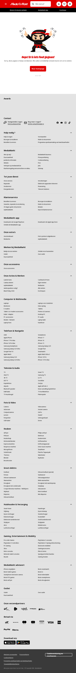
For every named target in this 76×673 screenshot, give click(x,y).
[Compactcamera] (9, 412)
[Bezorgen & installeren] (11, 140)
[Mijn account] (58, 4)
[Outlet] (6, 254)
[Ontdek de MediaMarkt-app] (12, 225)
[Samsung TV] (42, 375)
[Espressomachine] (9, 444)
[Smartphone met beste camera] (13, 575)
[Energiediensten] (9, 189)
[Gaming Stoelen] (43, 557)
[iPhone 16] (41, 340)
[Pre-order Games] (9, 540)
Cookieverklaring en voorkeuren (58, 654)
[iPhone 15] (41, 343)
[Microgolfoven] (8, 449)
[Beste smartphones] (44, 577)
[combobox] (42, 4)
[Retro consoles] (8, 551)
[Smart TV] (41, 372)
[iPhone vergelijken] (9, 569)
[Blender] (6, 458)
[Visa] (50, 622)
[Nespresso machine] (10, 447)
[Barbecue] (41, 436)
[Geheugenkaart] (43, 418)
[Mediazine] (41, 285)
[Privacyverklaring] (43, 157)
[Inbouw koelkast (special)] (46, 472)
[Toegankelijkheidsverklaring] (11, 664)
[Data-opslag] (42, 306)
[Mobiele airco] (42, 525)
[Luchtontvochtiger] (9, 528)
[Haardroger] (41, 509)
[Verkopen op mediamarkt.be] (12, 166)
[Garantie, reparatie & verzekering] (14, 204)
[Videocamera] (42, 407)
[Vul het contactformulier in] (36, 124)
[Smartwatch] (41, 352)
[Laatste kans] (8, 280)
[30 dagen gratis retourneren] (12, 207)
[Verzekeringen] (42, 181)
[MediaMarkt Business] (44, 155)
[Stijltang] (6, 511)
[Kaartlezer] (41, 323)
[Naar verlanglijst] (64, 4)
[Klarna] (15, 630)
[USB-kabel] (7, 421)
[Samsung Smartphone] (10, 346)
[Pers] (39, 163)
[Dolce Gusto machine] (44, 447)
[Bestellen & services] (10, 142)
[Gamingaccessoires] (44, 549)
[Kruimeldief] (41, 517)
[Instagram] (66, 123)
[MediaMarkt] (19, 4)
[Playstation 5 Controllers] (11, 543)
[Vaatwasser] (41, 475)
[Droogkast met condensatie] (12, 486)
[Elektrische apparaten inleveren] (47, 184)
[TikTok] (70, 123)
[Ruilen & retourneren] (44, 140)
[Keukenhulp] (7, 438)
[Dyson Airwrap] (42, 511)
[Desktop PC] (41, 314)
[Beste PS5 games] (9, 577)
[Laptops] (6, 303)
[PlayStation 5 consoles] (45, 540)
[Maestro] (24, 622)
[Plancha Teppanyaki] (44, 452)
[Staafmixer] (41, 449)
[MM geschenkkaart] (42, 622)
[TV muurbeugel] (8, 394)
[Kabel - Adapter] (8, 314)
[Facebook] (58, 123)
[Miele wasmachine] (43, 480)
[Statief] (40, 415)
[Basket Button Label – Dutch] (69, 4)
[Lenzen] (6, 415)
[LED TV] (6, 381)
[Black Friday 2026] (9, 291)
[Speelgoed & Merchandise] (46, 554)
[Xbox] (5, 549)
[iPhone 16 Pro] (42, 357)
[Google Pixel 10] (8, 352)
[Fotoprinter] (7, 418)
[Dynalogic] (33, 609)
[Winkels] (6, 163)
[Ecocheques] (41, 291)
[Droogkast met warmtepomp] (47, 483)
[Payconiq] (15, 622)
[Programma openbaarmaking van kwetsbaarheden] (53, 142)
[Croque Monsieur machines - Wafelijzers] (16, 489)
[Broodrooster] (8, 461)
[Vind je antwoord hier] (14, 124)
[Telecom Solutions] (43, 189)
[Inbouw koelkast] (9, 497)
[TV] (4, 372)
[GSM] (5, 335)
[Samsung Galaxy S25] (44, 346)
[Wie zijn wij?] (7, 155)
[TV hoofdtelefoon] (43, 392)
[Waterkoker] (41, 455)
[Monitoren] (7, 306)
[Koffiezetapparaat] (43, 444)
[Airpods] (6, 386)
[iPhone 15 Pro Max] (43, 360)
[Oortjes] (40, 383)
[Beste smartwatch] (43, 569)
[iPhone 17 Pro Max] (9, 340)
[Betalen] (40, 207)
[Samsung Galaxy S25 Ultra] (12, 349)
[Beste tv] (40, 572)
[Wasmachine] (7, 480)
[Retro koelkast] (42, 491)
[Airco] (5, 525)
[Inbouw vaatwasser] (10, 478)
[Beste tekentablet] (43, 575)
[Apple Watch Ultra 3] (44, 354)
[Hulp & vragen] (8, 137)
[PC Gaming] (7, 546)
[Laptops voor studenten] (45, 303)
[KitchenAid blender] (9, 441)
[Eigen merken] (42, 283)
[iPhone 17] (41, 338)
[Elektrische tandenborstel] (11, 520)
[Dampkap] (41, 486)
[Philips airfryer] (42, 433)
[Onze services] (8, 181)
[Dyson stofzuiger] (9, 514)
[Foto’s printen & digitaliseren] (46, 236)
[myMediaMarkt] (8, 210)
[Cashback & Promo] (43, 280)
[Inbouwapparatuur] (44, 478)
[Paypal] (7, 629)
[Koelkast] (6, 472)
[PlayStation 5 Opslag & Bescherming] (49, 543)
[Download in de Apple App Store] (47, 222)
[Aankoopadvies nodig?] (11, 288)
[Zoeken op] (32, 4)
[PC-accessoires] (8, 317)
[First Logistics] (42, 609)
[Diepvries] (7, 494)
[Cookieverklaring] (43, 160)
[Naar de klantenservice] (45, 210)
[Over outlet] (41, 254)
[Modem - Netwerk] (9, 320)
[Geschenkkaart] (8, 236)
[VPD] (24, 609)
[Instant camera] (42, 409)
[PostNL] (15, 609)
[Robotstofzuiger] (9, 517)
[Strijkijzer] (7, 522)
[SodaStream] (7, 452)
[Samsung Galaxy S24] (10, 357)
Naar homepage (38, 68)
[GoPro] (40, 412)
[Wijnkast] (6, 491)
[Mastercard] (33, 622)
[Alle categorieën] (6, 4)
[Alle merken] (41, 288)
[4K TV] (5, 378)
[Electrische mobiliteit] (44, 546)
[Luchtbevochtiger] (43, 528)
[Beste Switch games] (10, 572)
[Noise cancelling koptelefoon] (47, 389)
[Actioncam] (7, 409)
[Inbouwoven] (42, 489)
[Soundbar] (41, 381)
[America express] (59, 622)
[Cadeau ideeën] (8, 283)
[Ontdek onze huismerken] (45, 251)
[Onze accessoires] (9, 268)
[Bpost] (7, 609)
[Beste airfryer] (8, 580)
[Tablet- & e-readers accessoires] (13, 312)
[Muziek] (6, 557)
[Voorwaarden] (42, 137)
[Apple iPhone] (8, 338)
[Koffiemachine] (42, 441)
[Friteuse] (6, 436)
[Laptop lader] (42, 320)
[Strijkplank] (41, 522)
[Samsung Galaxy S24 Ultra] (12, 360)
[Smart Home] (7, 509)
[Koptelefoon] (7, 383)
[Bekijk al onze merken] (10, 251)
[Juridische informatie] (10, 160)
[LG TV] (40, 378)
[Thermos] (6, 455)
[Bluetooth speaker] (9, 389)
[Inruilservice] (7, 186)
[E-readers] (7, 309)
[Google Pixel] (42, 349)
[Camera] (6, 407)
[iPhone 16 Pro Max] (9, 343)
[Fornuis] (6, 475)
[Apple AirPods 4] (43, 386)
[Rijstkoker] (41, 458)
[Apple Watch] (7, 354)
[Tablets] (40, 309)
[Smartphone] (42, 335)
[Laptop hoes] (7, 323)
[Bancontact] (7, 622)
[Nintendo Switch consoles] (11, 554)
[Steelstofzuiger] (43, 514)
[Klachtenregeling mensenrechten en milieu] (17, 168)
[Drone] (40, 421)
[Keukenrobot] (42, 438)
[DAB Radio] (7, 392)
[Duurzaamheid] (8, 157)
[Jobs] (39, 166)
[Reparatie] (7, 184)
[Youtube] (62, 123)
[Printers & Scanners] (44, 312)
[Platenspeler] (42, 394)
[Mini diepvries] (42, 494)
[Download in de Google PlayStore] (14, 222)
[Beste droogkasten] (44, 580)
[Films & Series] (42, 551)
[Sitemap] (40, 168)
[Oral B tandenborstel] (44, 520)
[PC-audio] (41, 317)
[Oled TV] (6, 375)
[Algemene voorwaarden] (10, 654)
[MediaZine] (7, 239)
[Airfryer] (6, 433)
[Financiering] (41, 186)
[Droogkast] (7, 483)
